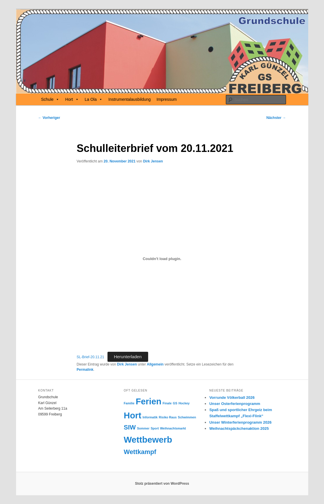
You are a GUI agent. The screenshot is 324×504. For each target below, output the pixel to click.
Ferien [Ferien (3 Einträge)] (148, 401)
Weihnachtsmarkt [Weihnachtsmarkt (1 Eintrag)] (173, 428)
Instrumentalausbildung (129, 99)
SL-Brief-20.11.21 (90, 357)
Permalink (85, 370)
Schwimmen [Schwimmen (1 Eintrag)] (187, 417)
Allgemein (155, 364)
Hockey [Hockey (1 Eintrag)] (184, 403)
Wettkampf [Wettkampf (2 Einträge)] (140, 451)
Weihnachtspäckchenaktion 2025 (239, 428)
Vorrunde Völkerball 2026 (231, 397)
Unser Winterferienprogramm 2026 (240, 422)
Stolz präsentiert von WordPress (162, 484)
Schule (50, 99)
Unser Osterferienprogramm (234, 403)
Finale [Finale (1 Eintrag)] (167, 403)
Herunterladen (128, 356)
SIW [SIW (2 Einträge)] (130, 427)
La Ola (94, 99)
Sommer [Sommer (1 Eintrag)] (143, 428)
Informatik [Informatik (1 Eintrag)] (150, 417)
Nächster (276, 118)
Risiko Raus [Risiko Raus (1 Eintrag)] (168, 417)
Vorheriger (49, 118)
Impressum (167, 99)
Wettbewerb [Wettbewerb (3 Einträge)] (148, 439)
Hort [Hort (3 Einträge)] (132, 415)
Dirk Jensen (153, 161)
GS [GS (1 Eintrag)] (175, 403)
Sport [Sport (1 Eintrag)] (155, 428)
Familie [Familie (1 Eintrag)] (129, 403)
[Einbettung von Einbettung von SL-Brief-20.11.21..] (162, 258)
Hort (72, 99)
